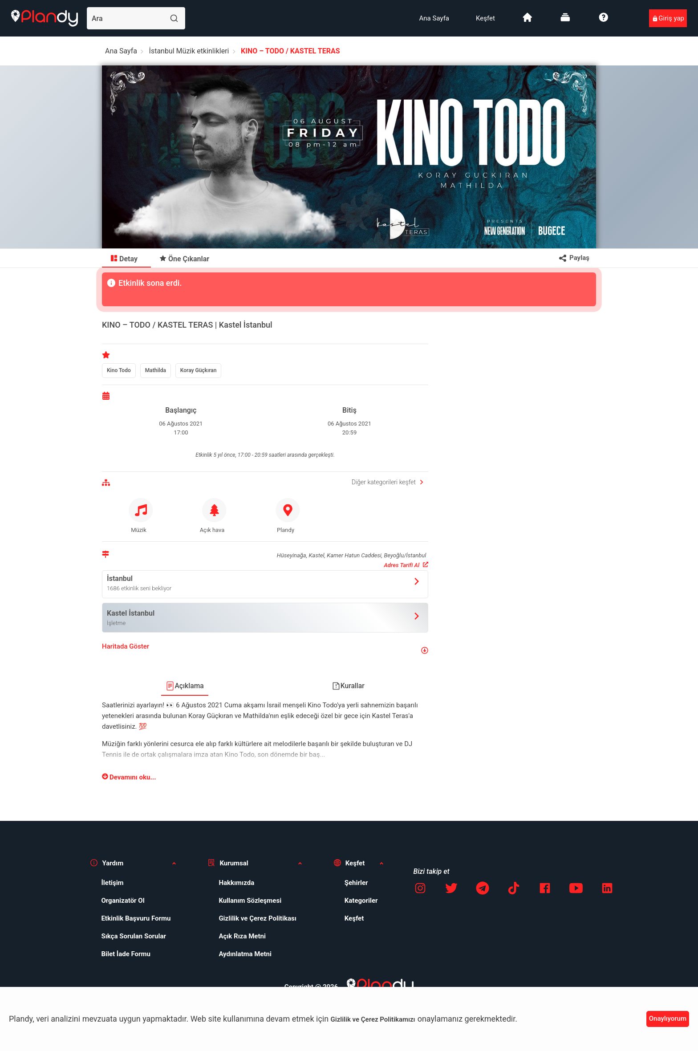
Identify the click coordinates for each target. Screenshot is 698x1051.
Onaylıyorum (667, 1018)
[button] (265, 650)
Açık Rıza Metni (242, 936)
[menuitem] (434, 18)
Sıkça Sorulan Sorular (133, 936)
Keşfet (485, 18)
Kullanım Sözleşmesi (250, 901)
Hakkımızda (236, 883)
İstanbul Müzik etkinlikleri (189, 51)
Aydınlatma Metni (245, 954)
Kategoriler (361, 901)
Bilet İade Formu (125, 954)
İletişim (112, 883)
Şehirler (356, 883)
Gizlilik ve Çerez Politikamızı (373, 1019)
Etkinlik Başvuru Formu (135, 918)
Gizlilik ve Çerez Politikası (257, 918)
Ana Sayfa (434, 18)
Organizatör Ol (122, 901)
